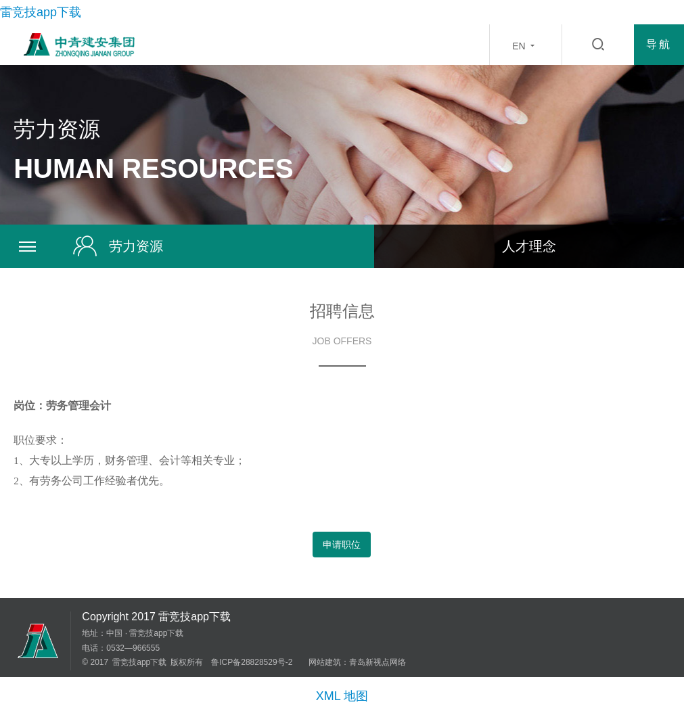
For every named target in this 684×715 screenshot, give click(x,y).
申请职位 (342, 544)
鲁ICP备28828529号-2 (251, 662)
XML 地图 (342, 696)
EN (525, 46)
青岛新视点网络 (377, 662)
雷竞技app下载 (40, 12)
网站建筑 (325, 662)
